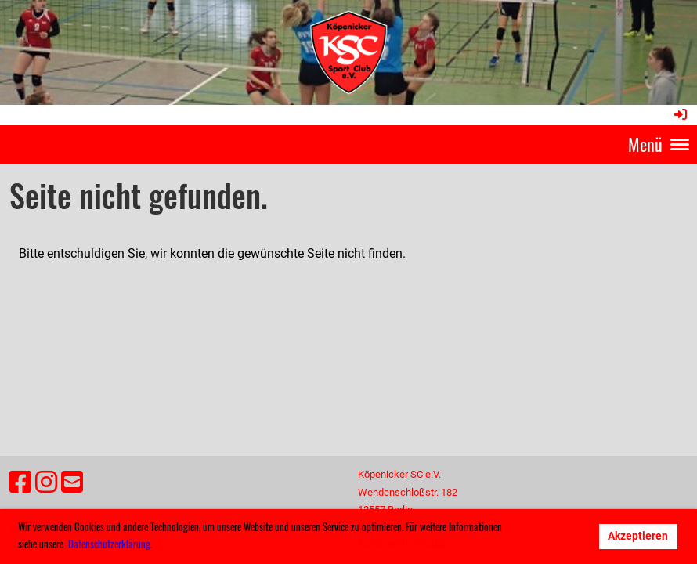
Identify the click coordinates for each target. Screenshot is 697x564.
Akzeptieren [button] (638, 536)
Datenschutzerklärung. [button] (110, 543)
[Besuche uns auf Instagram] (46, 482)
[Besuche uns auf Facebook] (20, 482)
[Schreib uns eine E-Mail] (72, 482)
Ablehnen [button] (557, 536)
